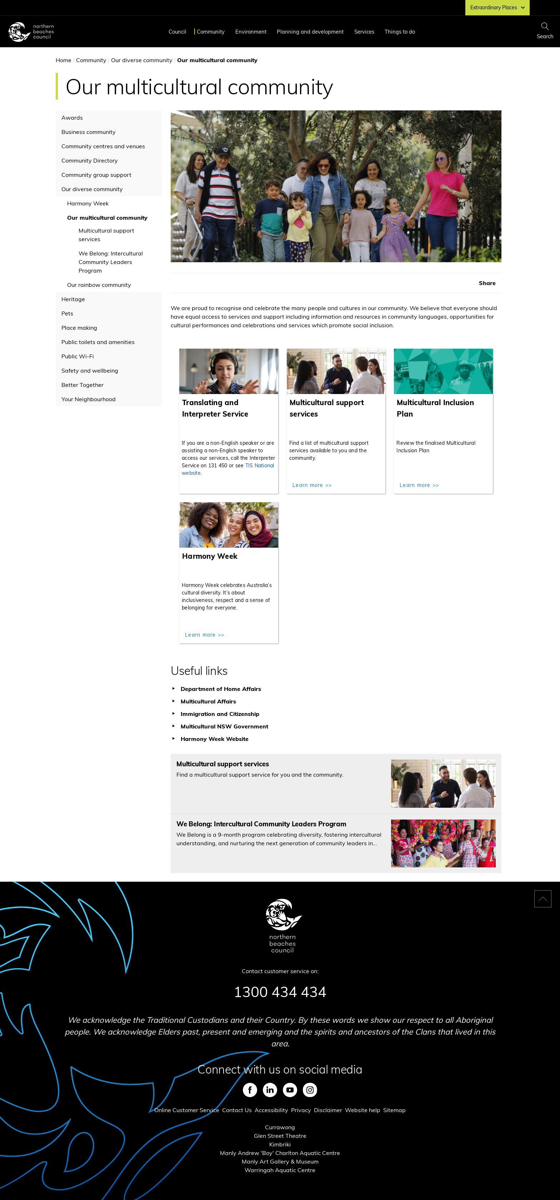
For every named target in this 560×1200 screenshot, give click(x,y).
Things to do (400, 31)
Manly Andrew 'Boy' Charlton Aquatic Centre (280, 1152)
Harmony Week (88, 203)
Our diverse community (141, 60)
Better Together (82, 384)
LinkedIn (270, 1090)
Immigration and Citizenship (220, 713)
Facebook (250, 1090)
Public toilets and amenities (98, 341)
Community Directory (89, 160)
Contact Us (237, 1110)
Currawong (280, 1127)
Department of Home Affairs (221, 688)
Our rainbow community (99, 284)
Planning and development (310, 31)
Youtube (290, 1090)
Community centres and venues (103, 146)
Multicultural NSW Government (224, 726)
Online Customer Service (186, 1110)
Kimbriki (280, 1144)
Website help (362, 1110)
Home (63, 60)
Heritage (73, 299)
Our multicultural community (107, 217)
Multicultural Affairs (208, 701)
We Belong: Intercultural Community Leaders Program (111, 262)
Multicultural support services (106, 235)
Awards (72, 117)
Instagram (310, 1090)
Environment (250, 31)
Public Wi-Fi (77, 356)
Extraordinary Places (497, 7)
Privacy (301, 1110)
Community (211, 31)
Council (177, 31)
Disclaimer (328, 1110)
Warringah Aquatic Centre (280, 1170)
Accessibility (271, 1110)
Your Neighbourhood (88, 399)
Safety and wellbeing (89, 370)
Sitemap (394, 1110)
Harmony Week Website (215, 738)
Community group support (96, 174)
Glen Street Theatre (280, 1135)
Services (364, 31)
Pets (67, 313)
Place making (79, 327)
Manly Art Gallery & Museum (280, 1161)
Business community (88, 131)
